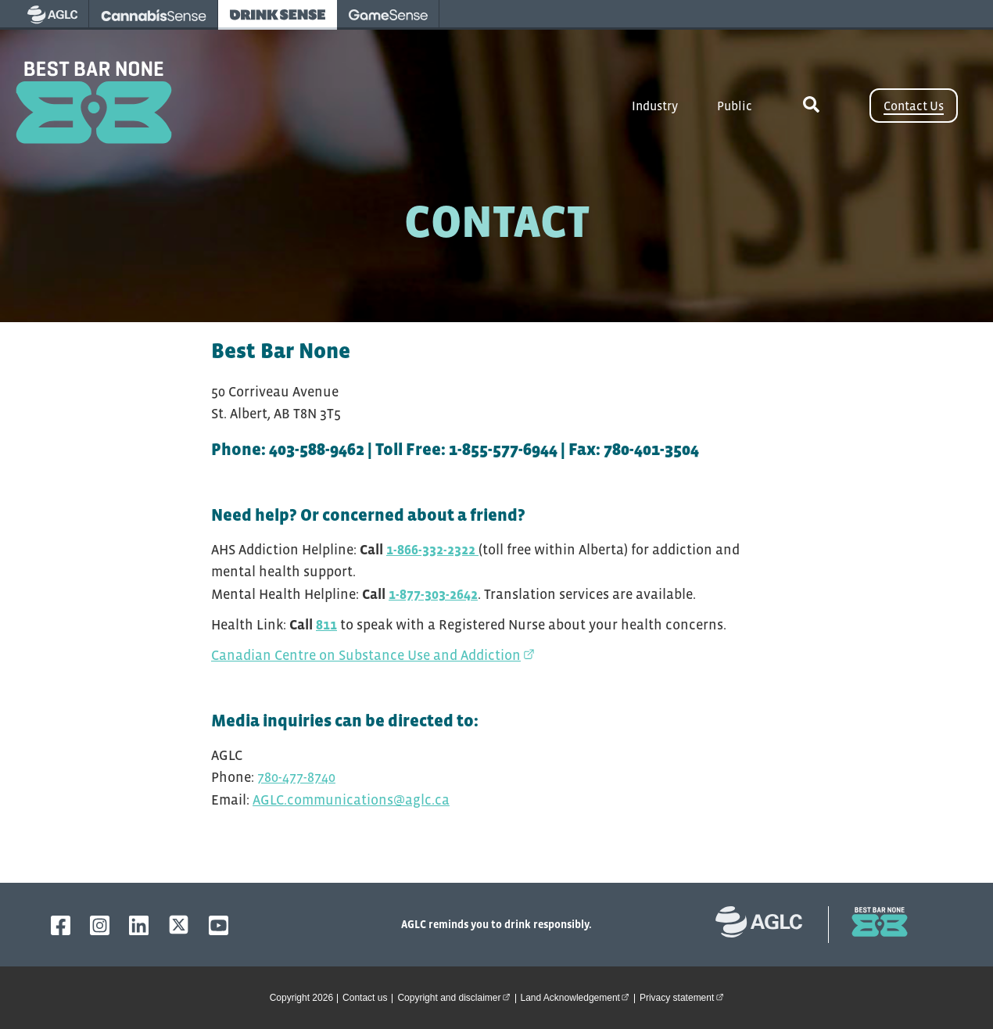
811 (326, 625)
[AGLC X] (178, 924)
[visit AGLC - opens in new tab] (52, 15)
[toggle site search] (810, 105)
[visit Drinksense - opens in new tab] (277, 15)
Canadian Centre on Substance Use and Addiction (373, 655)
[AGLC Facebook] (60, 925)
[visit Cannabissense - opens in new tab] (153, 15)
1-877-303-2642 (433, 594)
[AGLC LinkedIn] (138, 925)
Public (734, 105)
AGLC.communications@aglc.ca (351, 800)
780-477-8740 (296, 777)
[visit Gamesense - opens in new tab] (388, 15)
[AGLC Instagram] (99, 925)
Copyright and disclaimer (455, 997)
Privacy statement (684, 997)
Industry (655, 105)
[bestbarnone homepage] (872, 924)
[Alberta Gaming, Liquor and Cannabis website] (767, 924)
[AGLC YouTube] (218, 925)
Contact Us (914, 106)
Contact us (364, 997)
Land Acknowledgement (577, 997)
